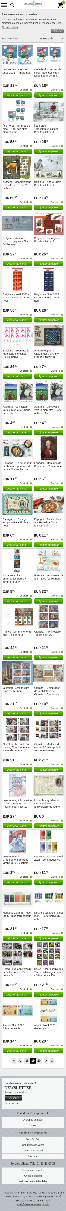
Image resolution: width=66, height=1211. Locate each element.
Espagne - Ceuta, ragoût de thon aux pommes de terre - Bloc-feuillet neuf (17, 466)
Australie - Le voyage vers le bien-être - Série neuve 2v (16, 410)
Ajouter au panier (17, 95)
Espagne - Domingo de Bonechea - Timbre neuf (48, 464)
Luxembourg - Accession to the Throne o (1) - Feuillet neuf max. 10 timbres (17, 805)
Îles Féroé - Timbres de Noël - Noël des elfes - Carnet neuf (16, 128)
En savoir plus (12, 1103)
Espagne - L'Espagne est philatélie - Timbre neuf (15, 522)
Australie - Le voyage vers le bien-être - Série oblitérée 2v (48, 410)
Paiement (33, 1156)
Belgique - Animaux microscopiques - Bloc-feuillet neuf (16, 241)
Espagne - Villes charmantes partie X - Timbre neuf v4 (15, 578)
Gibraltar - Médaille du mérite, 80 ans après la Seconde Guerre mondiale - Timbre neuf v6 (16, 750)
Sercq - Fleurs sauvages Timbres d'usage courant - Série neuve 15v (48, 972)
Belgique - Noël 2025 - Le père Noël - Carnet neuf (47, 297)
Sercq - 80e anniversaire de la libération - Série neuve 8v (17, 972)
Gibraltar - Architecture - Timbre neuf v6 (48, 633)
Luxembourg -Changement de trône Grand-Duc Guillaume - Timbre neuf (16, 861)
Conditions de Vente (33, 1144)
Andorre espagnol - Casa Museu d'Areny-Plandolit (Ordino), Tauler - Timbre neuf (47, 355)
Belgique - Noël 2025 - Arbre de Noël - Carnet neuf (16, 297)
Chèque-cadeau (33, 1175)
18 (27, 1060)
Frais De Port (33, 1139)
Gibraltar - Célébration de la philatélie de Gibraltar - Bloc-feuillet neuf (47, 692)
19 (33, 1060)
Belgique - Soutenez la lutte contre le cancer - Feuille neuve (16, 353)
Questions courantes (33, 1170)
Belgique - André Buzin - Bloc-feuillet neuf (48, 183)
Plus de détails (10, 27)
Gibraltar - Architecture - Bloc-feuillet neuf (17, 689)
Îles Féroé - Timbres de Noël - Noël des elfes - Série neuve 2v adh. (47, 72)
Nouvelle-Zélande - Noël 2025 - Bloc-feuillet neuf (17, 914)
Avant (46, 1061)
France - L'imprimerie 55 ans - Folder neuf (17, 633)
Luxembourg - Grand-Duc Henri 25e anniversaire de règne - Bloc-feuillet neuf (47, 805)
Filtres (57, 31)
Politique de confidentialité (33, 1181)
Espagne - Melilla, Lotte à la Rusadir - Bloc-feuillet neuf (48, 522)
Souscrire (13, 1097)
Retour (20, 1061)
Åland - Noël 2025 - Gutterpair (45, 1027)
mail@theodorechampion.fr (33, 1204)
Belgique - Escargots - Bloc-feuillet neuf (47, 240)
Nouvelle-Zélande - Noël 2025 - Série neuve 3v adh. (48, 916)
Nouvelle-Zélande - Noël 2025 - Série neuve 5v (48, 858)
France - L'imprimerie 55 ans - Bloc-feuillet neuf (48, 577)
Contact (33, 1125)
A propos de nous (33, 1119)
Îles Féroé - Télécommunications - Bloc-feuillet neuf (47, 128)
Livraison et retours (33, 1150)
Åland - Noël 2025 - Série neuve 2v (14, 1027)
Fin (52, 1061)
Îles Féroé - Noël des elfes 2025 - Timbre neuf (17, 71)
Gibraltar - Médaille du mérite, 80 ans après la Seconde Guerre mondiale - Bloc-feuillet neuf (47, 750)
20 (39, 1060)
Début (14, 1061)
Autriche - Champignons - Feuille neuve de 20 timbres (17, 185)
